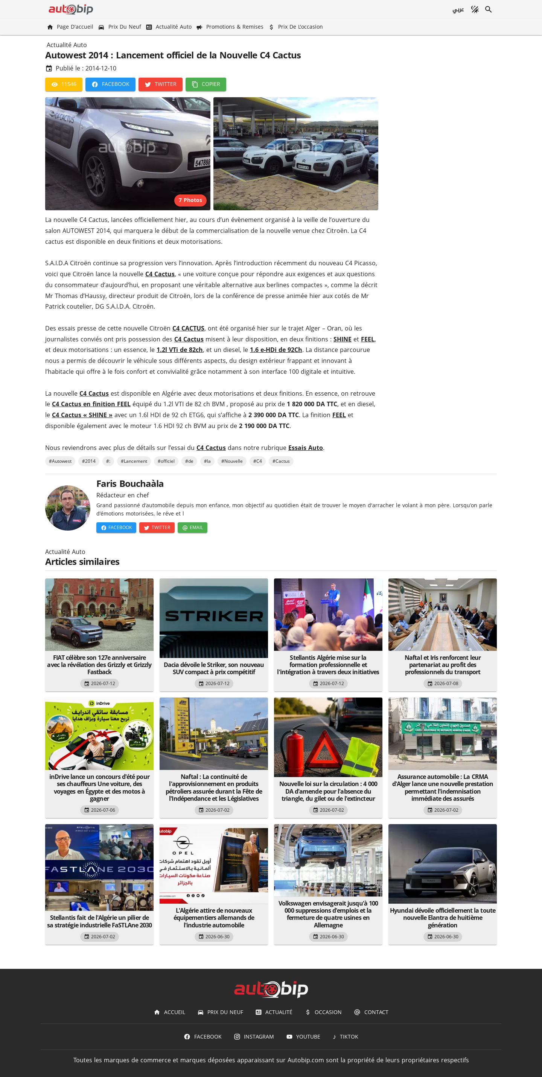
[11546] (63, 84)
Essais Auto (305, 448)
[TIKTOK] (345, 1036)
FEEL (368, 339)
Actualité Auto (67, 45)
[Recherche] (488, 9)
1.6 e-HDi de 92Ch (276, 350)
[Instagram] (254, 1036)
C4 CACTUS (188, 328)
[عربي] (458, 9)
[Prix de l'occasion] (296, 27)
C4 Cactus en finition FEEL (91, 404)
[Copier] (206, 84)
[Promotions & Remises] (230, 27)
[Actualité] (273, 1012)
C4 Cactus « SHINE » (82, 415)
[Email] (192, 527)
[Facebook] (110, 84)
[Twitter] (161, 84)
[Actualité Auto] (169, 27)
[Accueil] (169, 1012)
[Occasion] (323, 1012)
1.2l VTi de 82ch (180, 350)
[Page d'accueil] (70, 27)
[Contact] (371, 1012)
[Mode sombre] (475, 9)
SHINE (342, 339)
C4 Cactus (160, 274)
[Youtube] (303, 1036)
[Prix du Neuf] (120, 27)
